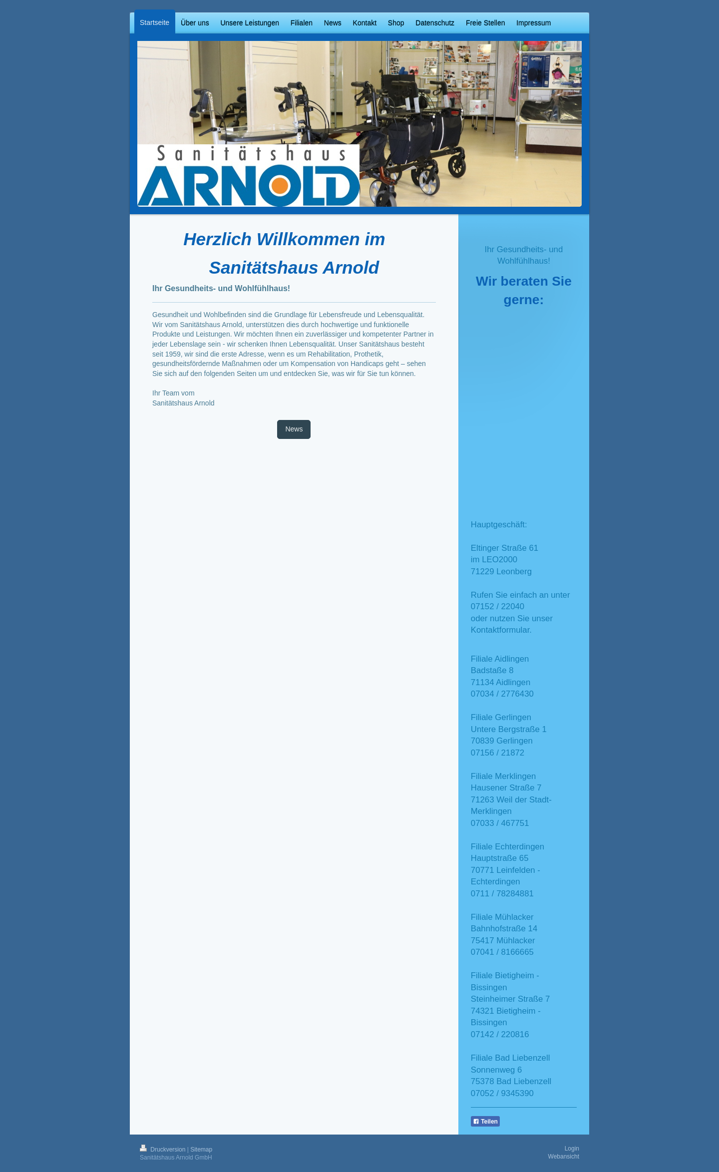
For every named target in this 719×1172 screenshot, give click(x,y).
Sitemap (201, 1149)
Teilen (485, 1121)
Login (572, 1148)
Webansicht (563, 1156)
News (294, 429)
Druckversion (163, 1149)
